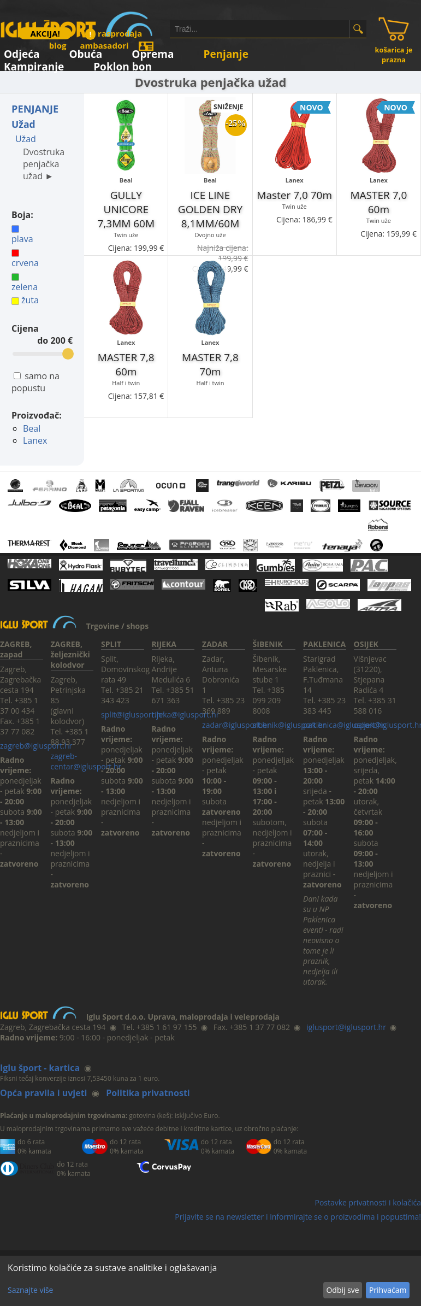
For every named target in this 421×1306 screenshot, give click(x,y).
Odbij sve (342, 1290)
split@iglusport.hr (132, 714)
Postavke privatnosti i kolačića (368, 1202)
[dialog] (210, 1281)
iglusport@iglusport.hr (346, 1027)
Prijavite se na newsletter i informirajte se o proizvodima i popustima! (298, 1216)
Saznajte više (30, 1290)
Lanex (35, 440)
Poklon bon (122, 65)
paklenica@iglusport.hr (344, 725)
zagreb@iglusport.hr (36, 745)
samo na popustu (35, 382)
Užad (23, 124)
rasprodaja (113, 33)
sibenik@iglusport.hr (289, 725)
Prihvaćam (387, 1290)
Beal (31, 428)
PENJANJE (34, 108)
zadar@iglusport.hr (236, 725)
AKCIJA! (45, 33)
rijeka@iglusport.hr (186, 714)
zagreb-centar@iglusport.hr (86, 761)
